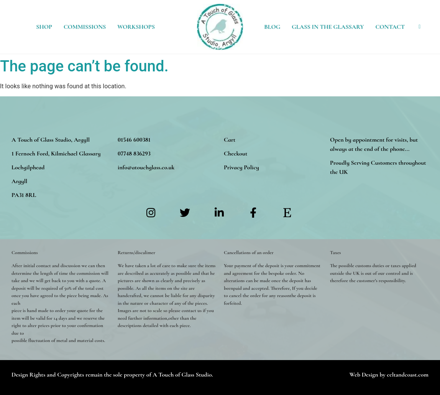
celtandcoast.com (408, 374)
